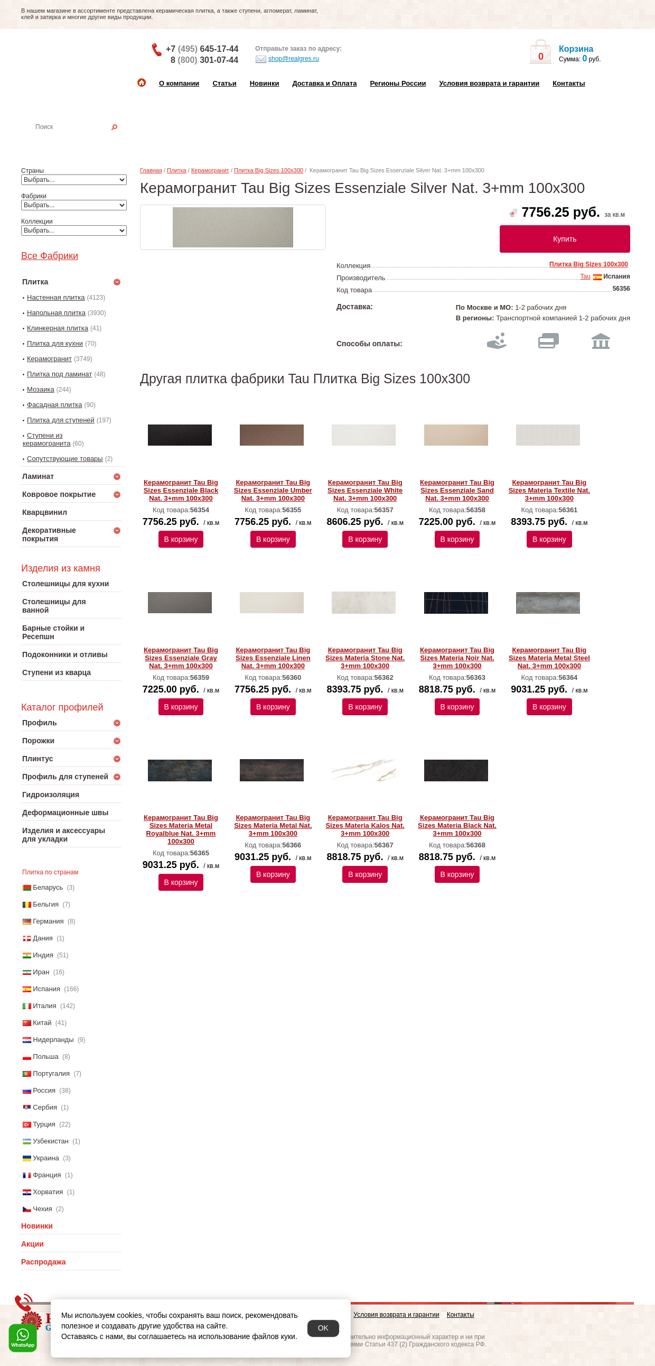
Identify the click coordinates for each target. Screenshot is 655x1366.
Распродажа (43, 1262)
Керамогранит (49, 359)
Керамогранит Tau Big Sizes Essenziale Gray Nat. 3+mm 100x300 (181, 658)
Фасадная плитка (54, 405)
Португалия (51, 1073)
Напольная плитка (56, 313)
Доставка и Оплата (324, 83)
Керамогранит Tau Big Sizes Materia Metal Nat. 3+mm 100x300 (273, 825)
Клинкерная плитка (57, 328)
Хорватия (48, 1192)
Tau (585, 276)
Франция (47, 1175)
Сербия (45, 1107)
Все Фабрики (49, 256)
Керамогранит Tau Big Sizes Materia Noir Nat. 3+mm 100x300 (457, 658)
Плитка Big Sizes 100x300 (268, 170)
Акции (32, 1244)
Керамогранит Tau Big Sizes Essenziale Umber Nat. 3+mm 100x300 (273, 490)
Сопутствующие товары (65, 459)
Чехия (42, 1209)
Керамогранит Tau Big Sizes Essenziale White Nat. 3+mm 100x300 (365, 490)
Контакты (569, 83)
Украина (46, 1158)
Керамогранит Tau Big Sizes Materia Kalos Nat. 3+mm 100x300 (365, 825)
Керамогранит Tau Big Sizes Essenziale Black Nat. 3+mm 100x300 (181, 490)
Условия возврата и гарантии (489, 83)
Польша (45, 1056)
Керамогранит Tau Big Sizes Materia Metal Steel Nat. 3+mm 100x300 (549, 658)
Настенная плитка (82, 142)
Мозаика (40, 389)
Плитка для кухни (55, 343)
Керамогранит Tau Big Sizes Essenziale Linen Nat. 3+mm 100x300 (273, 658)
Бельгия (46, 904)
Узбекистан (51, 1141)
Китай (42, 1023)
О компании (179, 83)
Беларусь (48, 887)
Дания (43, 938)
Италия (44, 1006)
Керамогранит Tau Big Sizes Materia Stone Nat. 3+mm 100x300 (365, 658)
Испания (46, 989)
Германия (48, 921)
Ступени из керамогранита (46, 439)
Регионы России (398, 83)
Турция (44, 1124)
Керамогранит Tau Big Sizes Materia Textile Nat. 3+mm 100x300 (549, 490)
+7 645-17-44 (202, 48)
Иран (41, 972)
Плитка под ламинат (59, 374)
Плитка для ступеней (61, 420)
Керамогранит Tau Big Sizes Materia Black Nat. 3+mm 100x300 (457, 825)
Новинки (264, 83)
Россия (44, 1090)
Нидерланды (53, 1040)
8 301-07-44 (204, 60)
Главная (151, 170)
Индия (43, 955)
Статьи (224, 83)
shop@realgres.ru (287, 59)
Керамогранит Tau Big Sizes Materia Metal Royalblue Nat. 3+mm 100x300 (181, 829)
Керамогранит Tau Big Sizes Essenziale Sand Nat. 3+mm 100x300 (457, 490)
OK (323, 1328)
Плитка (176, 170)
